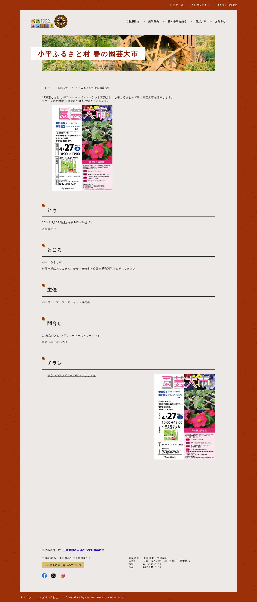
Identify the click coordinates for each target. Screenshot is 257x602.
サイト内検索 (229, 4)
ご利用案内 (132, 21)
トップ (45, 87)
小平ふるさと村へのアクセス (64, 565)
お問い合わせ (202, 4)
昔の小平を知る (177, 21)
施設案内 (153, 21)
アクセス (178, 4)
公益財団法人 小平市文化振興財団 (83, 550)
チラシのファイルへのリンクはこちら (72, 375)
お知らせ (220, 21)
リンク (28, 597)
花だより (201, 21)
